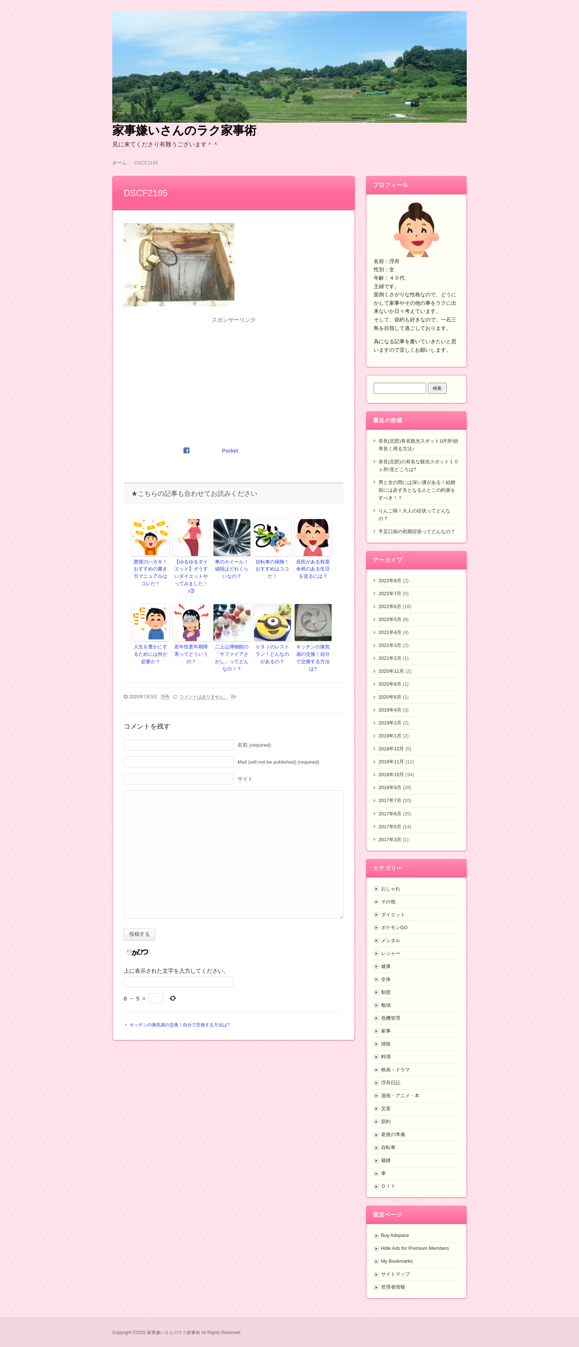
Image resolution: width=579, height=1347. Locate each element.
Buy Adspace (395, 1235)
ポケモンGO (394, 927)
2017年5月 (389, 826)
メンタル (390, 940)
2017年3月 (389, 839)
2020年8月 (389, 684)
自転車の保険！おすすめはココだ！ (272, 565)
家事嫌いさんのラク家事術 (184, 130)
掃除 (386, 1044)
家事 (386, 1031)
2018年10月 (391, 774)
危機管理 (390, 1018)
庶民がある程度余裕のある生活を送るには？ (313, 568)
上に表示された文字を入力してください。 (176, 958)
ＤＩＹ (388, 1186)
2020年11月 (391, 671)
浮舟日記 (390, 1082)
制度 (386, 992)
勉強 (386, 1005)
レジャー (390, 953)
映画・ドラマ (395, 1070)
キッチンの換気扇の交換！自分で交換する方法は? (313, 643)
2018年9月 (389, 787)
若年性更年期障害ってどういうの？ (191, 640)
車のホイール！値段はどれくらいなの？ (232, 568)
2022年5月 (389, 619)
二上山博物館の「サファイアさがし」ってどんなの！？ (232, 646)
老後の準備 (393, 1134)
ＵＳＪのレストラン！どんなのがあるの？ (272, 643)
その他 (388, 901)
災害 (386, 1108)
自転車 (388, 1147)
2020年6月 (389, 697)
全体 (386, 979)
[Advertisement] (233, 377)
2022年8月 (389, 580)
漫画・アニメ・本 (400, 1095)
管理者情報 (393, 1287)
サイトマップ (395, 1274)
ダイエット (393, 914)
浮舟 (165, 684)
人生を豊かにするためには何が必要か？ (150, 643)
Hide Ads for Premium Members (415, 1248)
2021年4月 (389, 632)
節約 (386, 1121)
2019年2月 (389, 723)
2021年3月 (389, 645)
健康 (386, 966)
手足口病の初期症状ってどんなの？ (416, 531)
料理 (386, 1057)
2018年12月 (391, 748)
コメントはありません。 (203, 684)
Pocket (230, 451)
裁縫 (386, 1160)
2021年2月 (389, 658)
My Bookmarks (397, 1261)
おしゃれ (390, 888)
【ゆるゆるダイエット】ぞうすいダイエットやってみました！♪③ (191, 571)
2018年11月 (391, 761)
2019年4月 (389, 710)
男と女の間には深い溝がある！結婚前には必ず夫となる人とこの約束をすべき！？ (416, 490)
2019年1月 (389, 736)
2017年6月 (389, 813)
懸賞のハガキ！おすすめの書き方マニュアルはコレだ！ (150, 571)
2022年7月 (389, 593)
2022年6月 (389, 606)
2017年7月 (389, 800)
